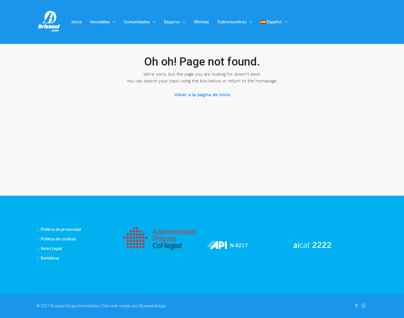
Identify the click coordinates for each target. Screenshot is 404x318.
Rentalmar (50, 258)
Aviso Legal (51, 248)
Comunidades (137, 22)
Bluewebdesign (152, 306)
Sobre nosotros (232, 22)
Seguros (172, 22)
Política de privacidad (61, 229)
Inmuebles (100, 22)
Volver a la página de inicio (202, 94)
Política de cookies (58, 239)
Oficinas (201, 22)
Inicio (77, 22)
